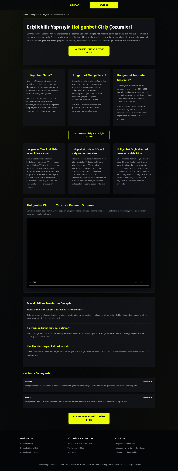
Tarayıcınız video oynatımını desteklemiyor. (89, 253)
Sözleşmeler (72, 452)
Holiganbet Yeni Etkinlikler (125, 444)
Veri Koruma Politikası (76, 448)
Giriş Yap (74, 5)
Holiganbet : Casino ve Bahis (126, 452)
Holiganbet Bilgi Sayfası (40, 15)
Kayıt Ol (103, 5)
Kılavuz (25, 15)
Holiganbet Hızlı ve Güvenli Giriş (89, 51)
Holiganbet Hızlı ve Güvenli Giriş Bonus (130, 448)
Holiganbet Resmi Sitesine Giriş (89, 418)
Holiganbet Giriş (26, 444)
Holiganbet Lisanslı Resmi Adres (80, 444)
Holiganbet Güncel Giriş (29, 448)
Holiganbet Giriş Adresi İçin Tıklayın (89, 135)
